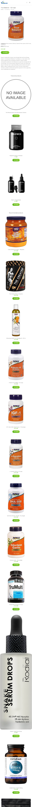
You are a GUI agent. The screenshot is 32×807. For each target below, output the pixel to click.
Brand (7, 43)
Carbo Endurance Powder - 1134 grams (16, 249)
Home (2, 9)
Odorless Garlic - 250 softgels (16, 560)
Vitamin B (18, 43)
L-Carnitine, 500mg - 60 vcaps (16, 471)
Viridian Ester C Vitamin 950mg (16, 788)
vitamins (10, 43)
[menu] (29, 2)
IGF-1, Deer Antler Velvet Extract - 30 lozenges (16, 427)
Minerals (14, 43)
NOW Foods (28, 43)
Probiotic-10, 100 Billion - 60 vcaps (16, 382)
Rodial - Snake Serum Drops (16, 731)
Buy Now (5, 52)
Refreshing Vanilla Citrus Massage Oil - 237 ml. (16, 338)
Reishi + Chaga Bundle (16, 200)
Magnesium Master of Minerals (16, 155)
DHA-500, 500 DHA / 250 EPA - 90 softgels (16, 515)
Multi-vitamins (23, 43)
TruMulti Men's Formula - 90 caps (16, 604)
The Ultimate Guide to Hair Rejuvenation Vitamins (16, 112)
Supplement (3, 44)
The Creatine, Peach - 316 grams (16, 293)
